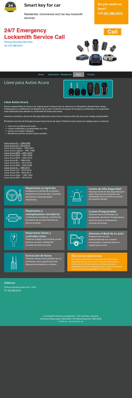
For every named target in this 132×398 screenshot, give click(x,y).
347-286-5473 (112, 13)
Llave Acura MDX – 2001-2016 (18, 153)
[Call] (112, 32)
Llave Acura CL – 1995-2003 (17, 143)
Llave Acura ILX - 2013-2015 (17, 145)
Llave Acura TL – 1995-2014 (17, 168)
